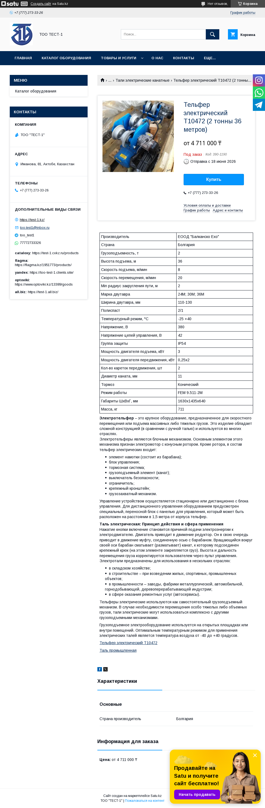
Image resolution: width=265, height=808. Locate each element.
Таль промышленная (118, 650)
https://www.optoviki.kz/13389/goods (44, 284)
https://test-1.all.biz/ (43, 292)
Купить (213, 179)
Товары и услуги (118, 58)
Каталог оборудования (66, 58)
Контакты (183, 58)
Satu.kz (156, 796)
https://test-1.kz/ (32, 220)
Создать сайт (41, 4)
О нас (157, 58)
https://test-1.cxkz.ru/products (55, 253)
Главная (23, 58)
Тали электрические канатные (142, 80)
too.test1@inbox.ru (34, 228)
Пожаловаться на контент (144, 801)
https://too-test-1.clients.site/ (52, 272)
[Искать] (212, 34)
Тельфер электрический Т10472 (128, 643)
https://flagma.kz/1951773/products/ (43, 265)
